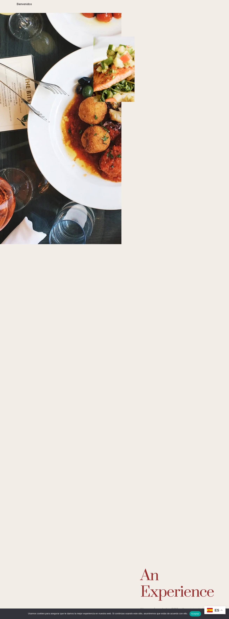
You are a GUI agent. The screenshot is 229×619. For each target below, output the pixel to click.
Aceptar (195, 613)
